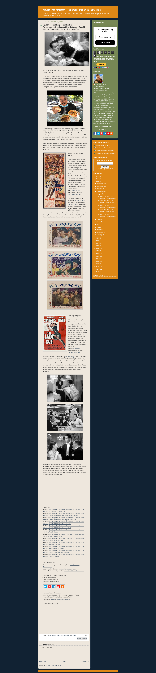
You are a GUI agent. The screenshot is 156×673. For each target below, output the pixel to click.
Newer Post (42, 661)
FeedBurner (109, 168)
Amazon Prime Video (74, 194)
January (99, 235)
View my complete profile (103, 126)
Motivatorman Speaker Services (105, 148)
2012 (97, 256)
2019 (97, 238)
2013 (97, 253)
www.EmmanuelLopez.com (68, 569)
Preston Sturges (79, 200)
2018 (97, 240)
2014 (97, 251)
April (98, 227)
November (100, 186)
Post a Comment (47, 647)
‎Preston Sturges (70, 357)
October (99, 189)
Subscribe (105, 42)
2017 (97, 243)
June (99, 222)
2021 (97, 179)
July (98, 219)
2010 (97, 261)
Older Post (85, 661)
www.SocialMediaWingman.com (74, 571)
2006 (97, 271)
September (100, 191)
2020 (97, 181)
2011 (97, 258)
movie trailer (76, 190)
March (99, 229)
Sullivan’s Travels (73, 205)
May (98, 224)
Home (64, 661)
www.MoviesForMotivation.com (60, 599)
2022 (97, 176)
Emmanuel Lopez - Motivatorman (101, 85)
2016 (97, 246)
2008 (97, 266)
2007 (97, 269)
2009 (97, 264)
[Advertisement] (63, 655)
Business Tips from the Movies (104, 150)
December (100, 183)
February (100, 232)
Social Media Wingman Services (105, 153)
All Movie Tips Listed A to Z (103, 145)
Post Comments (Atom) (55, 665)
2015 (97, 248)
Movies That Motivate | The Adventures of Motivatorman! (72, 10)
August (99, 194)
